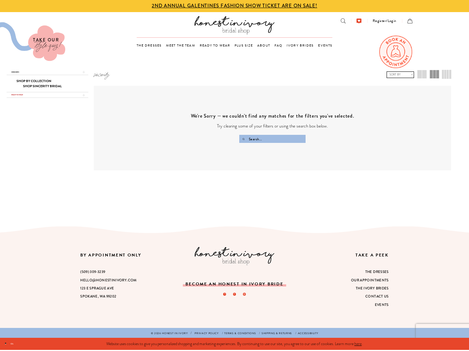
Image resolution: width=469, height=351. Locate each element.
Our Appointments (370, 281)
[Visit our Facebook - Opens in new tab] (234, 297)
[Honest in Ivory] (235, 257)
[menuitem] (343, 21)
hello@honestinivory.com (108, 281)
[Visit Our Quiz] (32, 41)
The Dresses (377, 273)
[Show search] (343, 21)
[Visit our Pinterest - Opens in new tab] (222, 297)
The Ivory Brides (372, 289)
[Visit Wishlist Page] (359, 21)
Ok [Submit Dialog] (21, 344)
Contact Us (377, 297)
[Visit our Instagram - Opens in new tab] (247, 297)
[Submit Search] (244, 139)
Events (382, 305)
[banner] (235, 25)
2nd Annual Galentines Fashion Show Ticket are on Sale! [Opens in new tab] (234, 5)
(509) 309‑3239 (92, 273)
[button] (384, 21)
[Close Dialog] (8, 345)
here (358, 345)
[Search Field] (272, 139)
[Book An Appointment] (395, 52)
